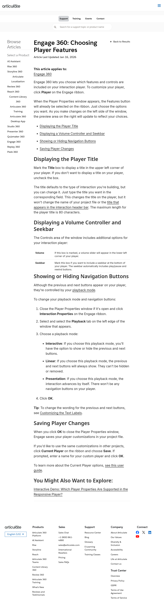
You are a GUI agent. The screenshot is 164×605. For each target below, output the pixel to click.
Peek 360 (12, 151)
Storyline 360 (14, 71)
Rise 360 (12, 66)
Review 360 (13, 86)
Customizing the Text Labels (61, 413)
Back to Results (120, 41)
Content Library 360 (18, 99)
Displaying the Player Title (59, 126)
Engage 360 (14, 141)
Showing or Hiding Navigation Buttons (68, 141)
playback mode (84, 290)
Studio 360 (13, 126)
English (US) (17, 535)
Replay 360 (13, 146)
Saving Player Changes (57, 149)
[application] (155, 596)
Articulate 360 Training (18, 109)
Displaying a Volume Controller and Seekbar (72, 133)
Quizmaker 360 (16, 136)
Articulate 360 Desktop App (18, 119)
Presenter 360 (15, 131)
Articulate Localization (18, 79)
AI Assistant (13, 61)
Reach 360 (13, 91)
